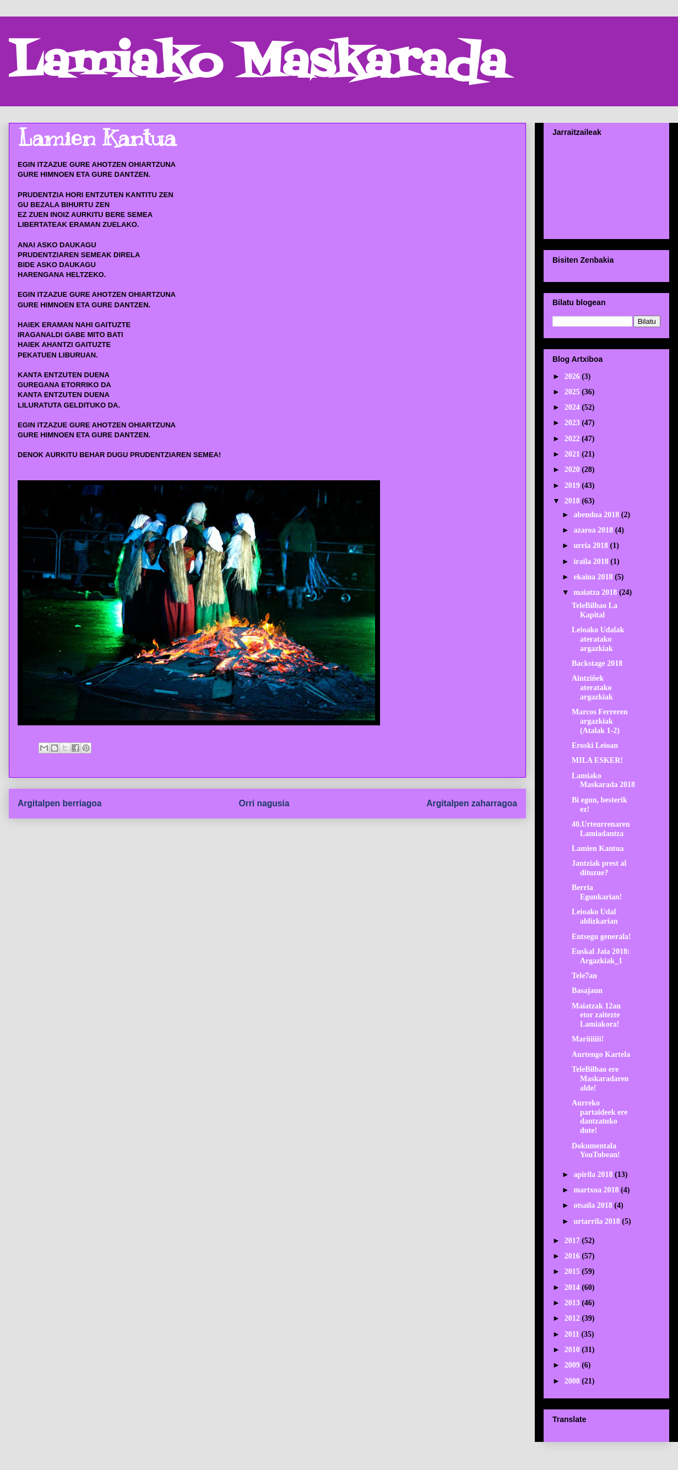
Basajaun (587, 990)
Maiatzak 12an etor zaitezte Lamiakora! (596, 1015)
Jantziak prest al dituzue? (599, 868)
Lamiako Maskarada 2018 (603, 780)
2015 (573, 1271)
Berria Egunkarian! (597, 892)
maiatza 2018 (596, 592)
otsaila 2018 (593, 1205)
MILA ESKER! (597, 760)
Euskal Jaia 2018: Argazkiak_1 (601, 956)
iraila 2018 (591, 561)
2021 (573, 454)
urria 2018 (591, 545)
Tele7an (584, 976)
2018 (573, 501)
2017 (573, 1240)
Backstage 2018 (597, 663)
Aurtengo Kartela (601, 1054)
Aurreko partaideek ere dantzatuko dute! (599, 1117)
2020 (573, 469)
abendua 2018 (597, 515)
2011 (573, 1334)
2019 (573, 485)
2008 (573, 1381)
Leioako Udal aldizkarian (594, 916)
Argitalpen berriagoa (60, 803)
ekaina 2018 (594, 577)
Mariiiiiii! (588, 1039)
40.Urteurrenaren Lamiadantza (601, 829)
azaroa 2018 (594, 530)
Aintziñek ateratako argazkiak (592, 687)
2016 (573, 1256)
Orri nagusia (264, 803)
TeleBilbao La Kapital (594, 610)
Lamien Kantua (598, 848)
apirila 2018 (594, 1174)
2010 (573, 1350)
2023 (573, 423)
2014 (573, 1287)
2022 (573, 439)
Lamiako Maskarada (257, 64)
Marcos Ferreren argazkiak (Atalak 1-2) (599, 721)
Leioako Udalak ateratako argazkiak (598, 639)
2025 (573, 392)
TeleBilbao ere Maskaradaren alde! (600, 1078)
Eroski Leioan (595, 745)
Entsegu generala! (601, 936)
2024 (573, 407)
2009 (573, 1365)
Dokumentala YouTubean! (596, 1150)
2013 (573, 1303)
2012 (573, 1318)
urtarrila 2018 (597, 1221)
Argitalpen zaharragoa (471, 803)
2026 (573, 376)
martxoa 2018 (597, 1190)
